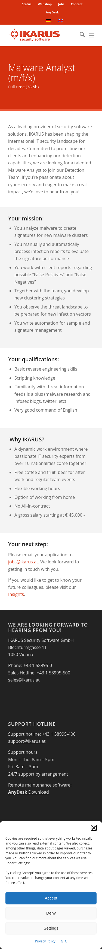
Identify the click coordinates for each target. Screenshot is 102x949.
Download (28, 792)
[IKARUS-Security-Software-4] (42, 35)
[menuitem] (27, 4)
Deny (51, 913)
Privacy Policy (45, 941)
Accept (51, 898)
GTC (64, 941)
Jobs (61, 4)
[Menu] (91, 35)
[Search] (79, 35)
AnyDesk (52, 12)
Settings (51, 928)
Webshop (45, 4)
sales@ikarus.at (24, 680)
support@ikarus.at (26, 741)
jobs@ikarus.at (23, 562)
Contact (77, 4)
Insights (16, 594)
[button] (94, 828)
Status (27, 4)
